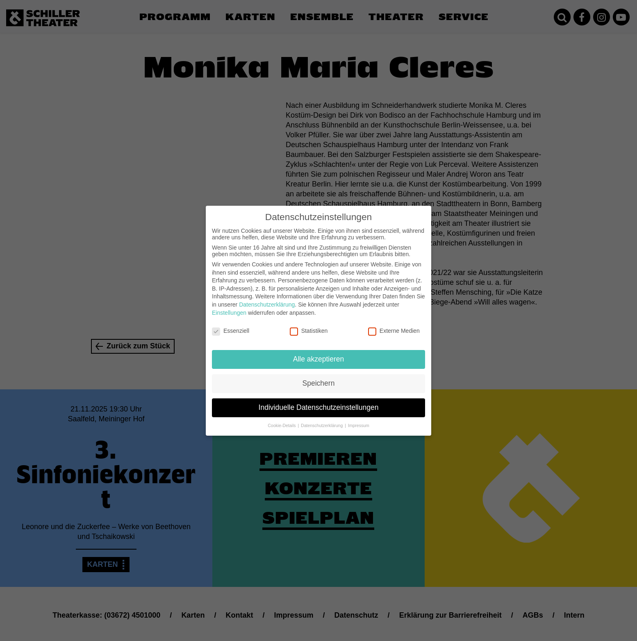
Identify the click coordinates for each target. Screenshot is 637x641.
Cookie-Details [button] (282, 418)
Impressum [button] (358, 418)
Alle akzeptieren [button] (318, 352)
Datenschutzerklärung (267, 298)
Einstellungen (229, 305)
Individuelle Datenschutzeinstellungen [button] (319, 401)
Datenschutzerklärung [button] (322, 418)
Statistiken (309, 324)
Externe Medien (394, 324)
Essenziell (230, 324)
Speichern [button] (319, 377)
